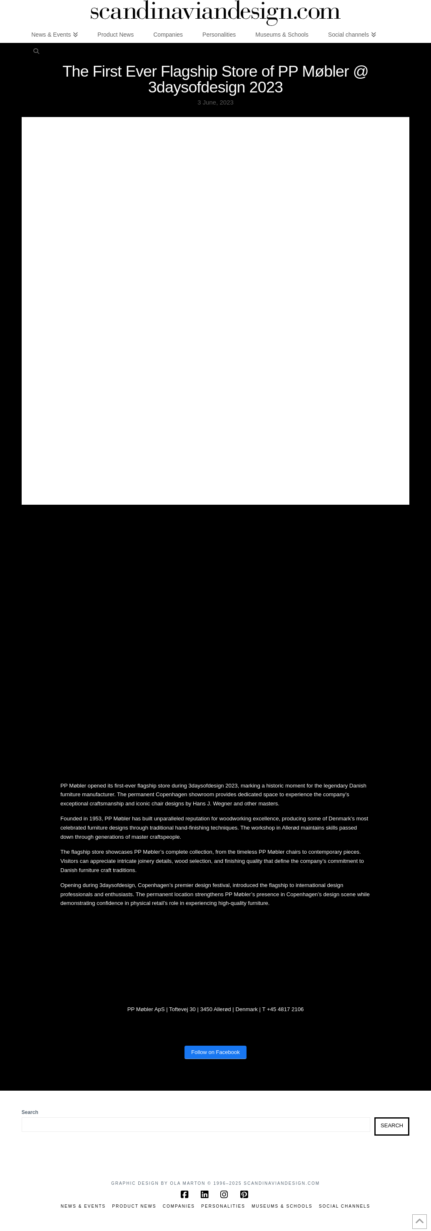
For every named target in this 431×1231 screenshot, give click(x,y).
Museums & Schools (282, 1206)
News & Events (83, 1206)
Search (30, 1112)
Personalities (223, 1206)
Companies (179, 1206)
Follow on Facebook (215, 1052)
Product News (134, 1206)
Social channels (345, 1206)
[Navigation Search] (36, 50)
